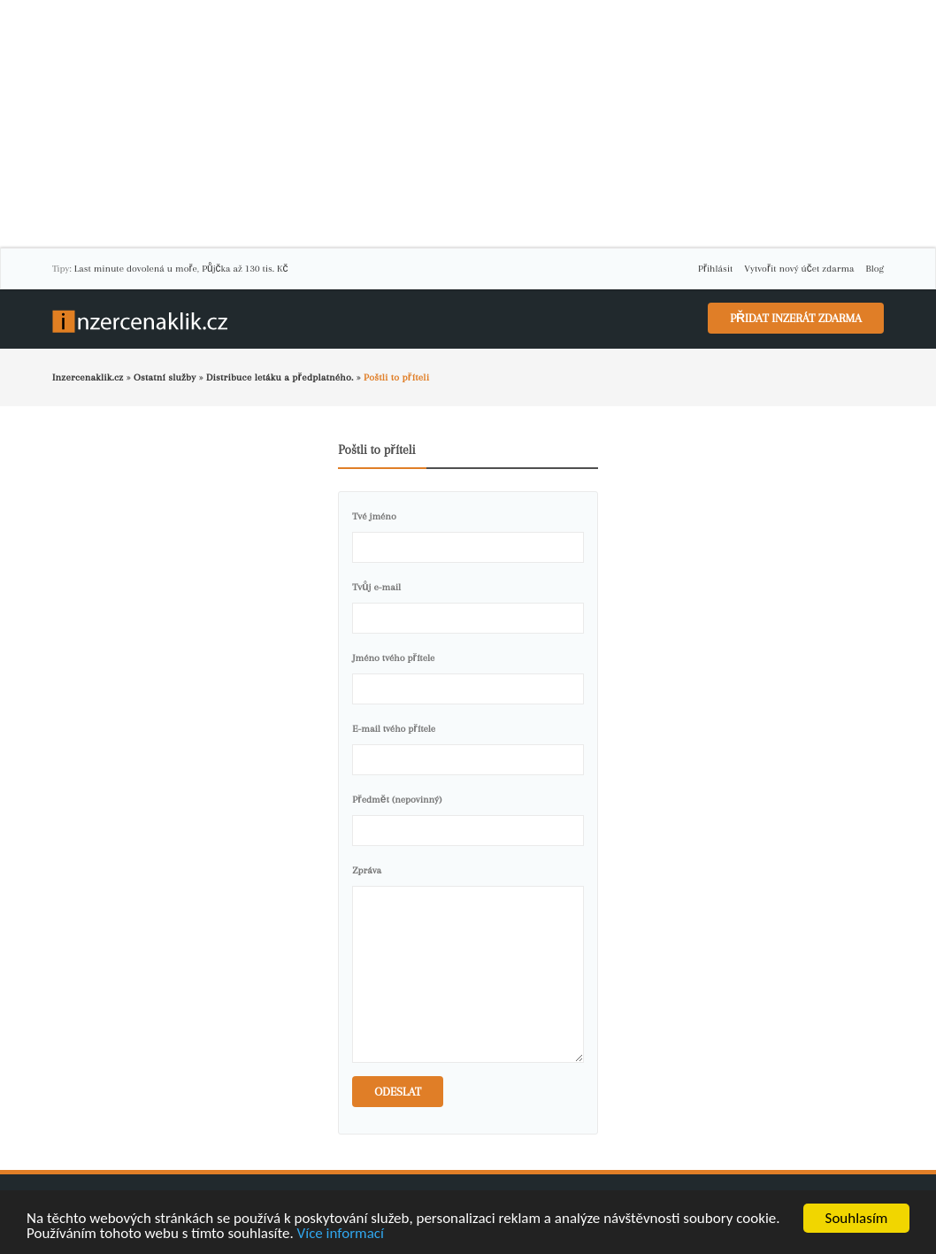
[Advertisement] (468, 124)
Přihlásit (715, 268)
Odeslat (397, 1091)
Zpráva (366, 870)
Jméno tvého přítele (393, 658)
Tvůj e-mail (376, 587)
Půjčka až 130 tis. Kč (245, 268)
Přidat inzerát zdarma (796, 318)
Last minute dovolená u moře (135, 268)
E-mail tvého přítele (393, 729)
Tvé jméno (373, 516)
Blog (875, 268)
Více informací (340, 1234)
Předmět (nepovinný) (396, 799)
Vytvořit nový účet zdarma (799, 268)
